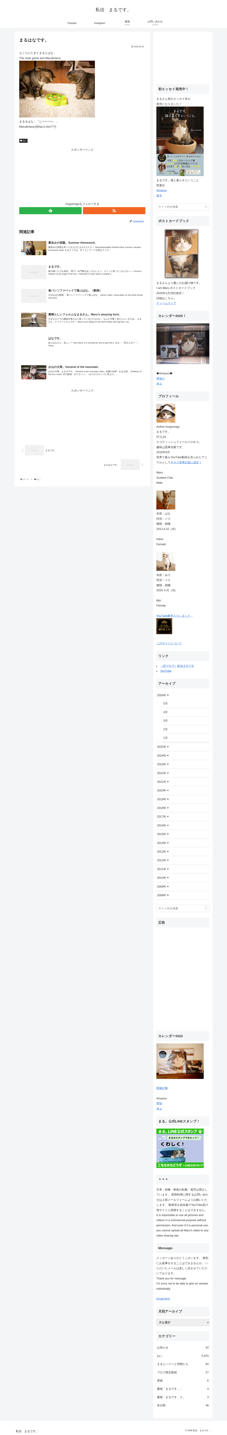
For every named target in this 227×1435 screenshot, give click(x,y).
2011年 (161, 869)
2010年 (161, 877)
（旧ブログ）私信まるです (177, 666)
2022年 (161, 773)
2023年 (161, 764)
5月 (165, 703)
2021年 (161, 781)
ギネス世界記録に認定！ (186, 462)
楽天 (159, 195)
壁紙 (183, 1380)
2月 (165, 729)
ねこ (23, 140)
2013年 (161, 851)
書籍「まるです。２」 (183, 1397)
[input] (182, 206)
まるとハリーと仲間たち (183, 1364)
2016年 (161, 825)
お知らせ (183, 1347)
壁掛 (159, 1103)
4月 (165, 712)
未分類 (183, 1405)
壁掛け (160, 378)
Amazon (161, 190)
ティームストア (166, 303)
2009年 (161, 886)
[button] (206, 207)
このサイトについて (169, 643)
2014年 (161, 843)
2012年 (161, 860)
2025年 (161, 746)
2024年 (161, 755)
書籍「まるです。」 (183, 1388)
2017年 (161, 816)
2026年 (161, 695)
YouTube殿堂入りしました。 (174, 615)
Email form (163, 1298)
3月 (165, 720)
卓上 (159, 383)
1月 (165, 737)
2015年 (161, 834)
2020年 (161, 790)
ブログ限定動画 (183, 1372)
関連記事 (162, 1088)
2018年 (161, 808)
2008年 (161, 895)
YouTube (165, 671)
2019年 (161, 799)
